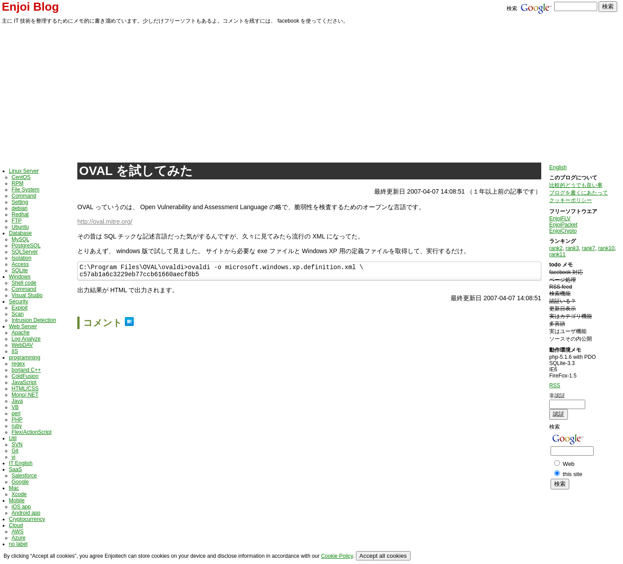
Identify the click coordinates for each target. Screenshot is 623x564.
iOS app (21, 507)
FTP (17, 221)
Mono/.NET (25, 395)
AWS (18, 531)
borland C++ (26, 370)
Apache (21, 333)
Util (12, 438)
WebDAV (22, 345)
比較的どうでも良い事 (576, 185)
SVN (17, 444)
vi (14, 457)
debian (20, 208)
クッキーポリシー (570, 200)
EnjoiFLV (560, 218)
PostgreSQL (26, 245)
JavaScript (24, 382)
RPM (18, 183)
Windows (20, 277)
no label (18, 544)
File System (26, 190)
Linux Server (24, 171)
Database (20, 233)
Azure (18, 538)
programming (24, 357)
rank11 (557, 254)
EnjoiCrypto (563, 231)
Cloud (16, 525)
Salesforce (24, 476)
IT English (20, 463)
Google (20, 482)
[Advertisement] (311, 92)
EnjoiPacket (563, 225)
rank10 (606, 248)
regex (18, 364)
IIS (15, 351)
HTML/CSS (25, 388)
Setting (20, 202)
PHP (17, 420)
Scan (18, 314)
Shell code (24, 283)
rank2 (556, 248)
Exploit (20, 308)
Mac (14, 488)
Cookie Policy (337, 556)
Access (20, 264)
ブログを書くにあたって (578, 193)
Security (18, 301)
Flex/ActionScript (32, 432)
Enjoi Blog (30, 6)
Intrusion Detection (34, 320)
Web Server (23, 326)
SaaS (15, 469)
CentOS (21, 177)
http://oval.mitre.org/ (104, 221)
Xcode (19, 494)
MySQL (20, 239)
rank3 (572, 248)
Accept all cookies (383, 555)
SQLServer (25, 252)
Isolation (22, 258)
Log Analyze (26, 339)
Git (15, 451)
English (558, 167)
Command (24, 196)
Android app (26, 513)
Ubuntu (20, 227)
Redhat (20, 214)
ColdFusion (25, 376)
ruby (17, 426)
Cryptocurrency (27, 519)
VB (15, 407)
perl (16, 413)
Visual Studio (27, 295)
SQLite (20, 270)
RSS (554, 385)
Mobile (16, 500)
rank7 (588, 248)
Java (17, 401)
